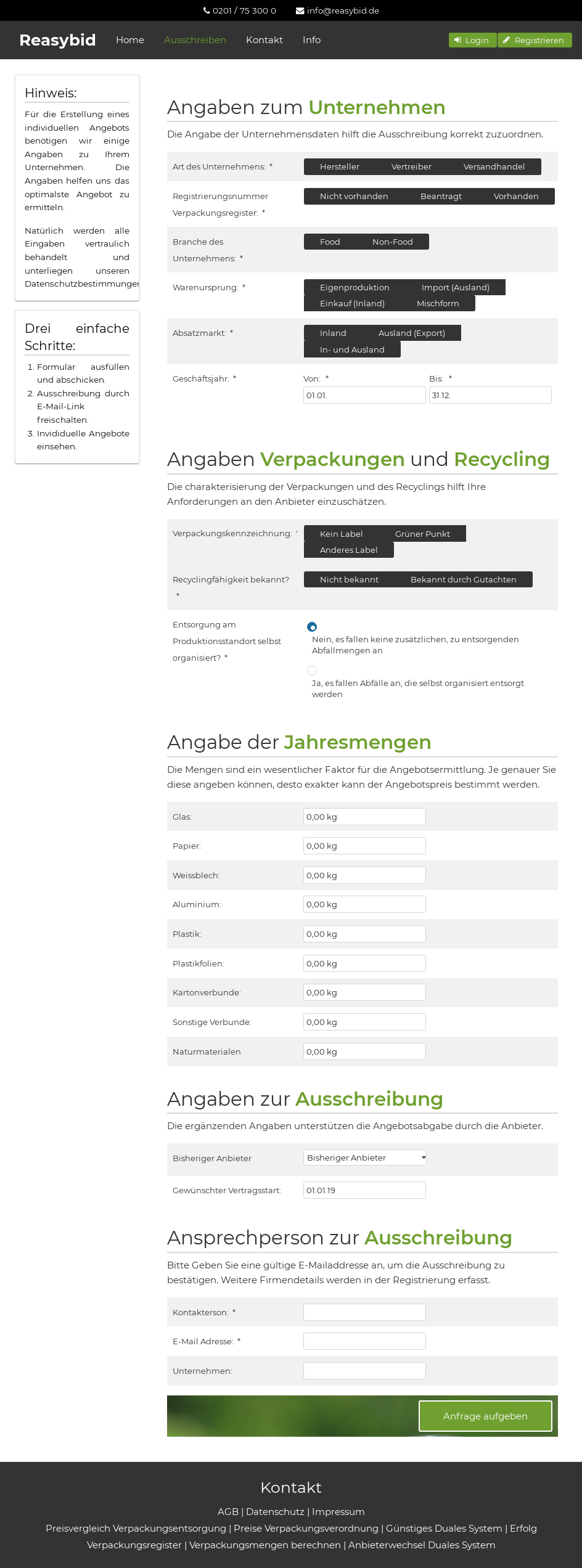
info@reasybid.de (337, 10)
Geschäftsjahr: (204, 378)
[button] (473, 40)
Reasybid (57, 40)
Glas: (182, 817)
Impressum (338, 1511)
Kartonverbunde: (207, 992)
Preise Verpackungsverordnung (306, 1528)
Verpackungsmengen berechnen (265, 1545)
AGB (228, 1511)
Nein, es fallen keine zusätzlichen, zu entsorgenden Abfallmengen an (415, 644)
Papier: (187, 846)
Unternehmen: (202, 1371)
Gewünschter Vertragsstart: (227, 1190)
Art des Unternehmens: (222, 166)
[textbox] (364, 395)
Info (312, 40)
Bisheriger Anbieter (212, 1158)
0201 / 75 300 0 (239, 10)
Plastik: (187, 934)
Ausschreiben (195, 40)
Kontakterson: (204, 1312)
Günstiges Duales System (444, 1528)
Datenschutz (275, 1511)
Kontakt (264, 40)
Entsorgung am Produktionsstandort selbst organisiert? (227, 641)
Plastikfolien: (198, 963)
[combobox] (365, 1157)
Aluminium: (197, 904)
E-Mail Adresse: (206, 1341)
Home (130, 40)
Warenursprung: (209, 287)
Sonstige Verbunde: (212, 1022)
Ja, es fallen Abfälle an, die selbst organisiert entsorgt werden (418, 688)
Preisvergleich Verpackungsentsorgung (136, 1528)
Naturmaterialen (207, 1051)
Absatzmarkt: (202, 333)
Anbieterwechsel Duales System (422, 1545)
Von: (316, 378)
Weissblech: (196, 875)
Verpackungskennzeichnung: (235, 533)
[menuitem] (240, 10)
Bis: (440, 378)
